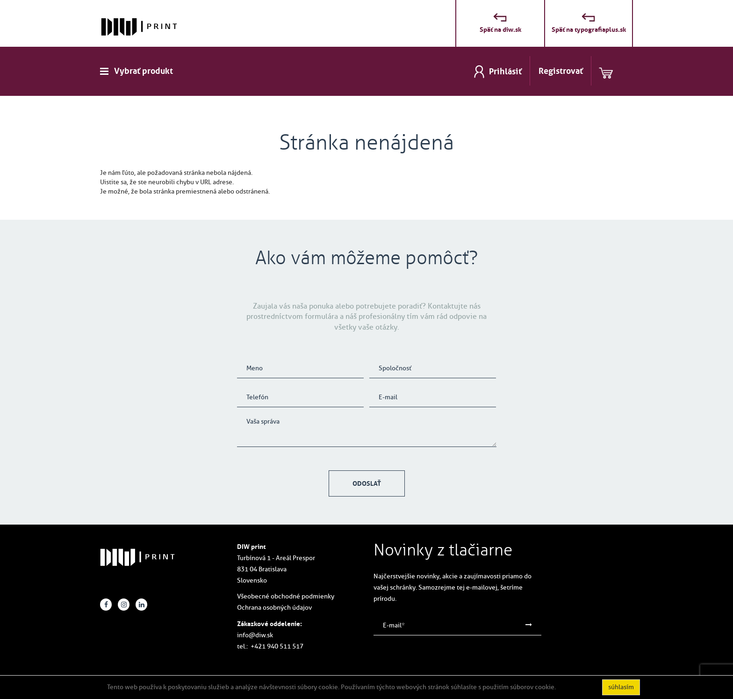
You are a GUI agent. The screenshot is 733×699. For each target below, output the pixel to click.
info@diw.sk (255, 635)
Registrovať (561, 71)
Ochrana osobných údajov (274, 608)
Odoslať (366, 483)
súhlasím (621, 687)
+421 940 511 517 (277, 646)
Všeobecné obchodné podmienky (285, 596)
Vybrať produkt (143, 71)
